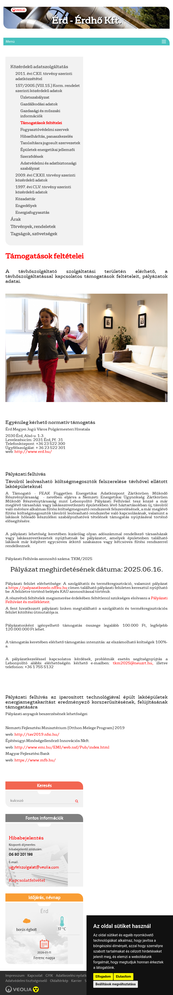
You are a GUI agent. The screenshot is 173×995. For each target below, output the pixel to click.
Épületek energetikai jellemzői (47, 149)
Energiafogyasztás (32, 212)
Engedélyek (26, 205)
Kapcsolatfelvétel (27, 880)
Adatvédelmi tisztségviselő (26, 980)
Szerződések (31, 156)
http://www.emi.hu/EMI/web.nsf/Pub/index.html (61, 747)
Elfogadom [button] (103, 976)
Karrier (76, 980)
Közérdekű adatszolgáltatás (39, 66)
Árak (15, 219)
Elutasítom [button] (123, 976)
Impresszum (15, 975)
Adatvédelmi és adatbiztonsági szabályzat (48, 165)
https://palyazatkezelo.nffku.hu (37, 587)
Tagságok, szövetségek (33, 233)
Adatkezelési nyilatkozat (74, 975)
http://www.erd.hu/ (33, 451)
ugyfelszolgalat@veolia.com (34, 867)
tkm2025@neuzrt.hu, (131, 663)
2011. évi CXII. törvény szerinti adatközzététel (43, 76)
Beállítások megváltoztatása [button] (116, 984)
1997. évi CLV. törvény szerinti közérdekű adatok (43, 189)
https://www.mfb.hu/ (35, 760)
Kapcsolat (35, 975)
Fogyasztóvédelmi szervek (44, 129)
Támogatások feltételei (41, 123)
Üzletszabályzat (34, 97)
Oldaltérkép (59, 980)
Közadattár (25, 199)
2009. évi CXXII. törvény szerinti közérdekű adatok (45, 177)
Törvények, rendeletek (33, 226)
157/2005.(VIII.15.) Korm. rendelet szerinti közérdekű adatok (47, 88)
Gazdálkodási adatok (39, 104)
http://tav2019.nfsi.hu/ (36, 734)
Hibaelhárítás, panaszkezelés (46, 136)
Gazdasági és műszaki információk (40, 113)
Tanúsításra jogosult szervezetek (50, 143)
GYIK (49, 975)
